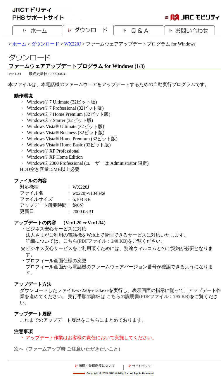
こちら (92, 320)
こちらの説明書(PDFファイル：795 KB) (148, 296)
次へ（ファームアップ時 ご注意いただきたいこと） (68, 348)
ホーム (19, 43)
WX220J (72, 43)
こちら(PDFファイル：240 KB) (95, 241)
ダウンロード (45, 43)
